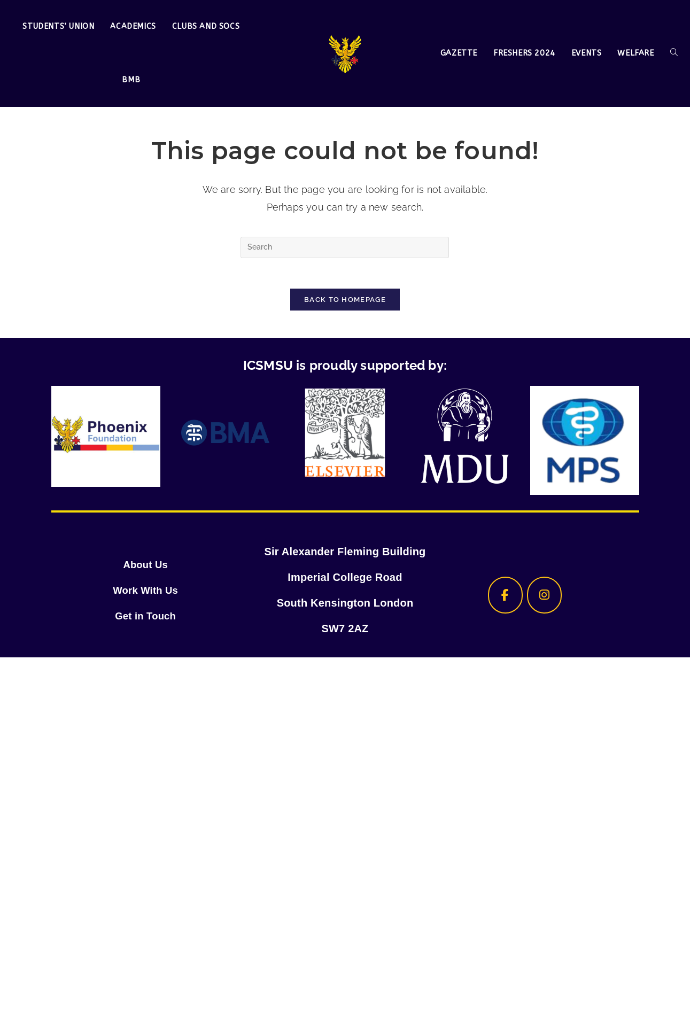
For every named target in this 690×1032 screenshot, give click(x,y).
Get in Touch (146, 618)
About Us (145, 566)
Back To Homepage (345, 302)
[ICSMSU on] (587, 597)
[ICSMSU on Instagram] (544, 597)
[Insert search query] (345, 247)
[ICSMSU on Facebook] (501, 597)
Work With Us (145, 592)
